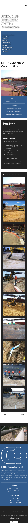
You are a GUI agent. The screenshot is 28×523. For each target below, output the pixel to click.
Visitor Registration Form (18, 512)
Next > (22, 414)
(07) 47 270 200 (14, 498)
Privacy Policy (14, 513)
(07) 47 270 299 (14, 500)
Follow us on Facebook (14, 502)
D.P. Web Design (15, 518)
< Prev (5, 414)
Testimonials (6, 512)
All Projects (5, 51)
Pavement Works (17, 114)
